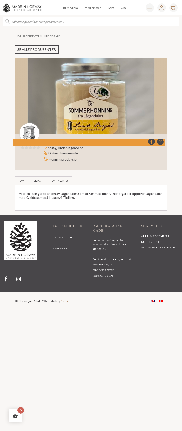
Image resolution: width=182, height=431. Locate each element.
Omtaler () (60, 180)
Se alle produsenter (36, 49)
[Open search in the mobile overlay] (91, 21)
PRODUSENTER (104, 270)
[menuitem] (152, 301)
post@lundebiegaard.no (65, 148)
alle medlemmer (155, 236)
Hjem (18, 36)
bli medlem (62, 237)
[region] (91, 253)
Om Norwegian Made (158, 247)
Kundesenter (152, 241)
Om (22, 180)
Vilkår (38, 180)
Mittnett (66, 301)
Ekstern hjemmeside (61, 153)
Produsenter (31, 36)
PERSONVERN (103, 275)
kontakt (60, 248)
